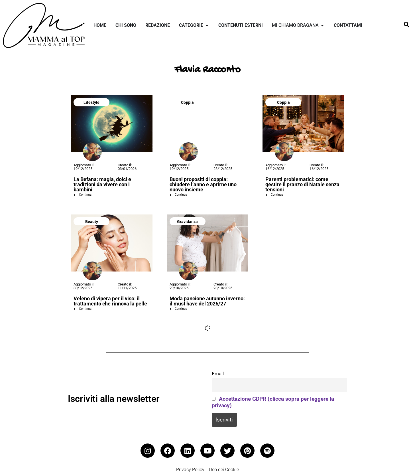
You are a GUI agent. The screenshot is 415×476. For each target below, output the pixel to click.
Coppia (187, 102)
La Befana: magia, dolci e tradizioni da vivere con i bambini (102, 184)
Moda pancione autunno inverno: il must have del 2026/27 (207, 301)
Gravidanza (187, 221)
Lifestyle (91, 102)
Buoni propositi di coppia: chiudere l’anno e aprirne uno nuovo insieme (203, 184)
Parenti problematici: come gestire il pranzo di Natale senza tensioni (302, 184)
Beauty (91, 221)
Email (218, 373)
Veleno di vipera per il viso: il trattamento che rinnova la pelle (110, 301)
